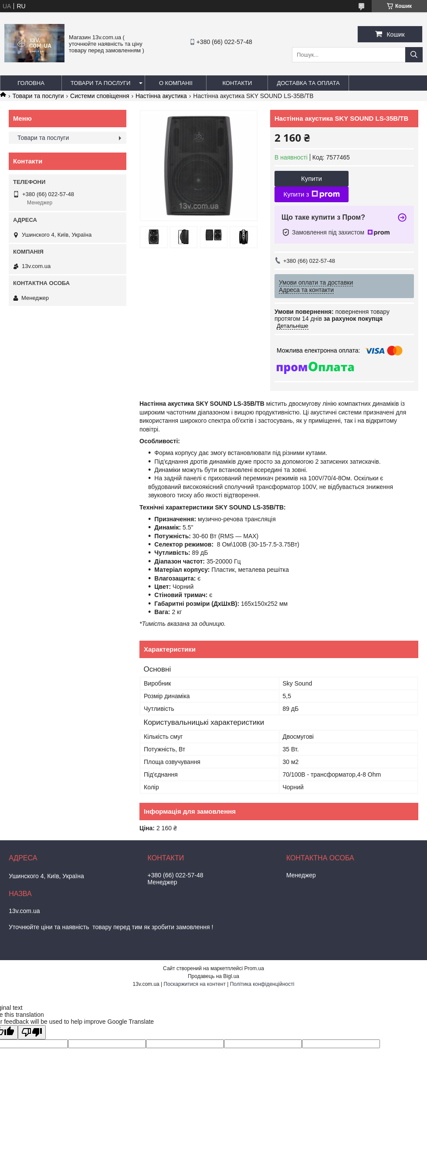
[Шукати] (414, 54)
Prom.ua (254, 968)
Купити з (311, 194)
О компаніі (176, 83)
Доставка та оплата (308, 83)
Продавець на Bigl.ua (213, 976)
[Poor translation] (32, 1032)
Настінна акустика (161, 95)
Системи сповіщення (99, 95)
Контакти (237, 83)
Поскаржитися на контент (195, 984)
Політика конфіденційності (262, 984)
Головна (30, 83)
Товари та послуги (100, 83)
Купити (311, 178)
